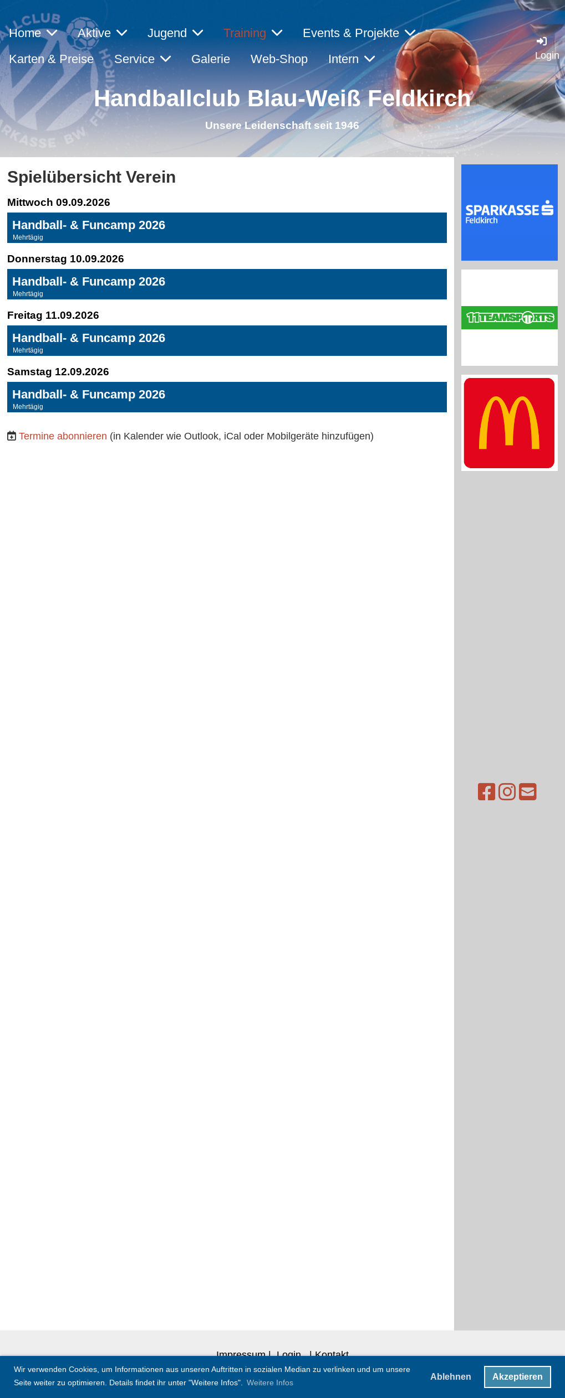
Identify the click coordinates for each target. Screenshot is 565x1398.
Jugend (175, 33)
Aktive (102, 33)
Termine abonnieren (63, 436)
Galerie (210, 59)
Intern (351, 59)
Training (252, 33)
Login (289, 1354)
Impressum (241, 1354)
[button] (227, 228)
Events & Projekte (359, 33)
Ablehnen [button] (450, 1376)
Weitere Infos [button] (270, 1382)
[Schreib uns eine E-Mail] (509, 792)
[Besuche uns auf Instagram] (489, 792)
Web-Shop (279, 59)
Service (142, 59)
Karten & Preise (51, 59)
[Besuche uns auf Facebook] (468, 792)
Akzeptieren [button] (517, 1376)
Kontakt (332, 1354)
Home (33, 33)
